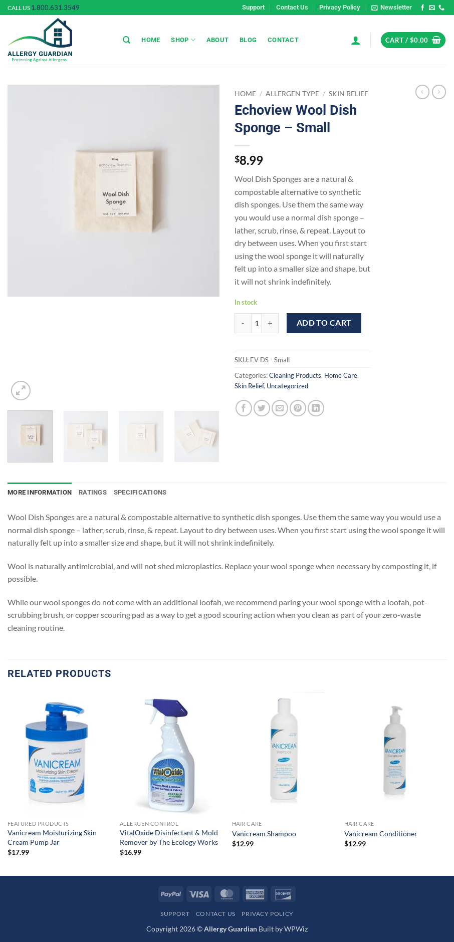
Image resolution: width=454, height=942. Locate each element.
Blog (248, 40)
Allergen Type (292, 94)
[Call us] (441, 8)
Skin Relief (348, 94)
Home (150, 40)
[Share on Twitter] (262, 408)
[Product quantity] (257, 323)
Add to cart (324, 322)
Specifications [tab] (140, 492)
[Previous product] (439, 92)
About (217, 40)
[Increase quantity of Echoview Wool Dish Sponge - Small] (270, 323)
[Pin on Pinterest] (298, 408)
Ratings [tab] (93, 492)
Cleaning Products (295, 375)
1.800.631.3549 (55, 8)
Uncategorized (287, 386)
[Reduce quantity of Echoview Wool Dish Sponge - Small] (243, 323)
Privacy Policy (339, 7)
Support (253, 7)
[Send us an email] (432, 8)
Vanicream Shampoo (264, 833)
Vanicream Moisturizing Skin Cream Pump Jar (52, 837)
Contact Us (292, 7)
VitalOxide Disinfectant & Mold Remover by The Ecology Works (169, 837)
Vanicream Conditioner (380, 833)
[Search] (126, 40)
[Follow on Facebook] (422, 8)
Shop (183, 40)
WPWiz (296, 928)
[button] (391, 7)
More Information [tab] (40, 492)
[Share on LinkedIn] (316, 408)
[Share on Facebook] (244, 408)
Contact (283, 40)
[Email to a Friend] (280, 408)
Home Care (340, 375)
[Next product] (422, 92)
